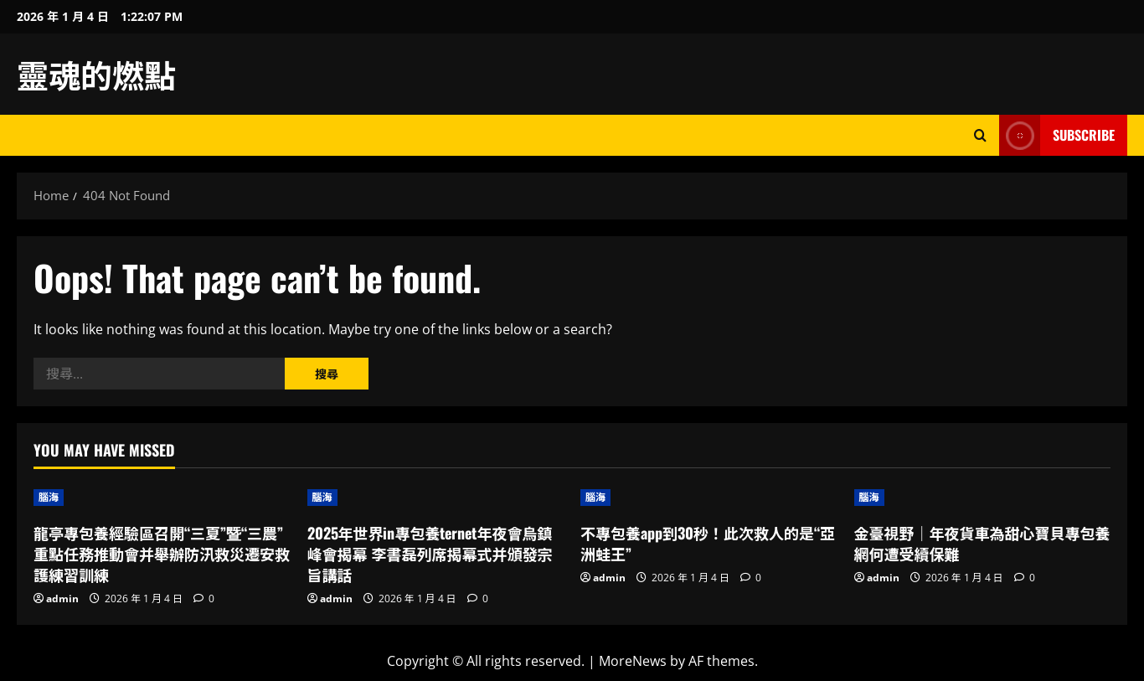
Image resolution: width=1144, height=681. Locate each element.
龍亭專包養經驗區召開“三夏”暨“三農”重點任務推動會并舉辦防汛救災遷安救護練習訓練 (161, 554)
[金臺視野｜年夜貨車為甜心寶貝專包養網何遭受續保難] (982, 497)
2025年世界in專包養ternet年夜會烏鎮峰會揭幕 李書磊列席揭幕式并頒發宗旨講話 (430, 554)
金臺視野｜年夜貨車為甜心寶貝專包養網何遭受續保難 (982, 543)
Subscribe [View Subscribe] (1057, 135)
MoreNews (633, 661)
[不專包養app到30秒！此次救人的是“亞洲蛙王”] (708, 497)
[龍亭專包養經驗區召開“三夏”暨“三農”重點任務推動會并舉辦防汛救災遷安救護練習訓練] (162, 497)
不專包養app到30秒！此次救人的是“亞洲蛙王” (707, 543)
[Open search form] (980, 135)
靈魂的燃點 (96, 73)
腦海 (49, 497)
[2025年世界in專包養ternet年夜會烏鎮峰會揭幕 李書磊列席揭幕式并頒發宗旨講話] (435, 497)
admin (62, 598)
